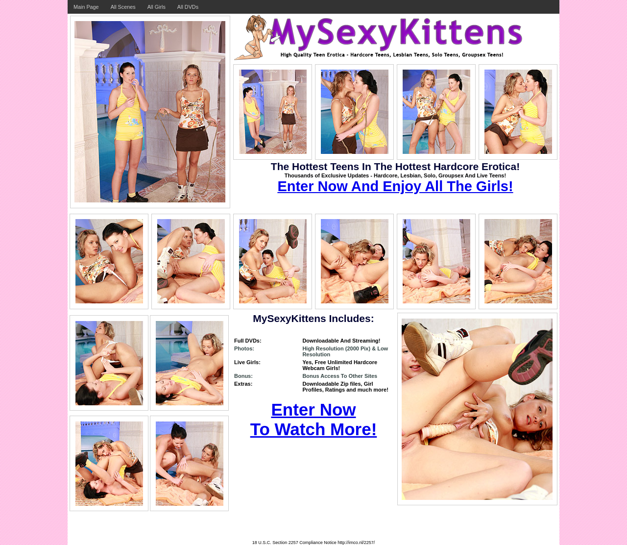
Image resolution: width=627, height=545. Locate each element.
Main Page (86, 7)
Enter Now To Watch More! (313, 419)
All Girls (156, 7)
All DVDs (187, 7)
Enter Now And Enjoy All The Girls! (395, 186)
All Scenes (123, 7)
